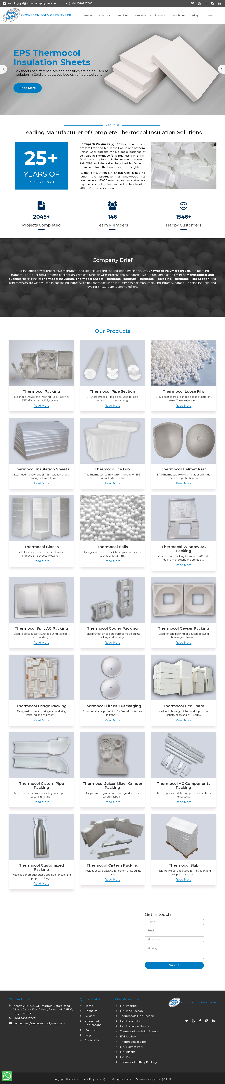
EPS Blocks (127, 1051)
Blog (195, 15)
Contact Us (212, 15)
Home (88, 15)
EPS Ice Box (128, 1036)
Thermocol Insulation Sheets (139, 1031)
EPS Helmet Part (131, 1046)
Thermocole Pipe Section (137, 1016)
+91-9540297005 (24, 1018)
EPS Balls (126, 1057)
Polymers (156, 1079)
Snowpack (143, 1079)
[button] (3, 69)
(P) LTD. (167, 1079)
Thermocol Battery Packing (138, 1062)
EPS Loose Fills (130, 1021)
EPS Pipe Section (131, 1011)
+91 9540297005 (82, 3)
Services (123, 15)
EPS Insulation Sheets (134, 1026)
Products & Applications (150, 15)
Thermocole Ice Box (133, 1041)
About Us (105, 15)
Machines (179, 15)
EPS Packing (128, 1005)
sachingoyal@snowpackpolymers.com (33, 3)
